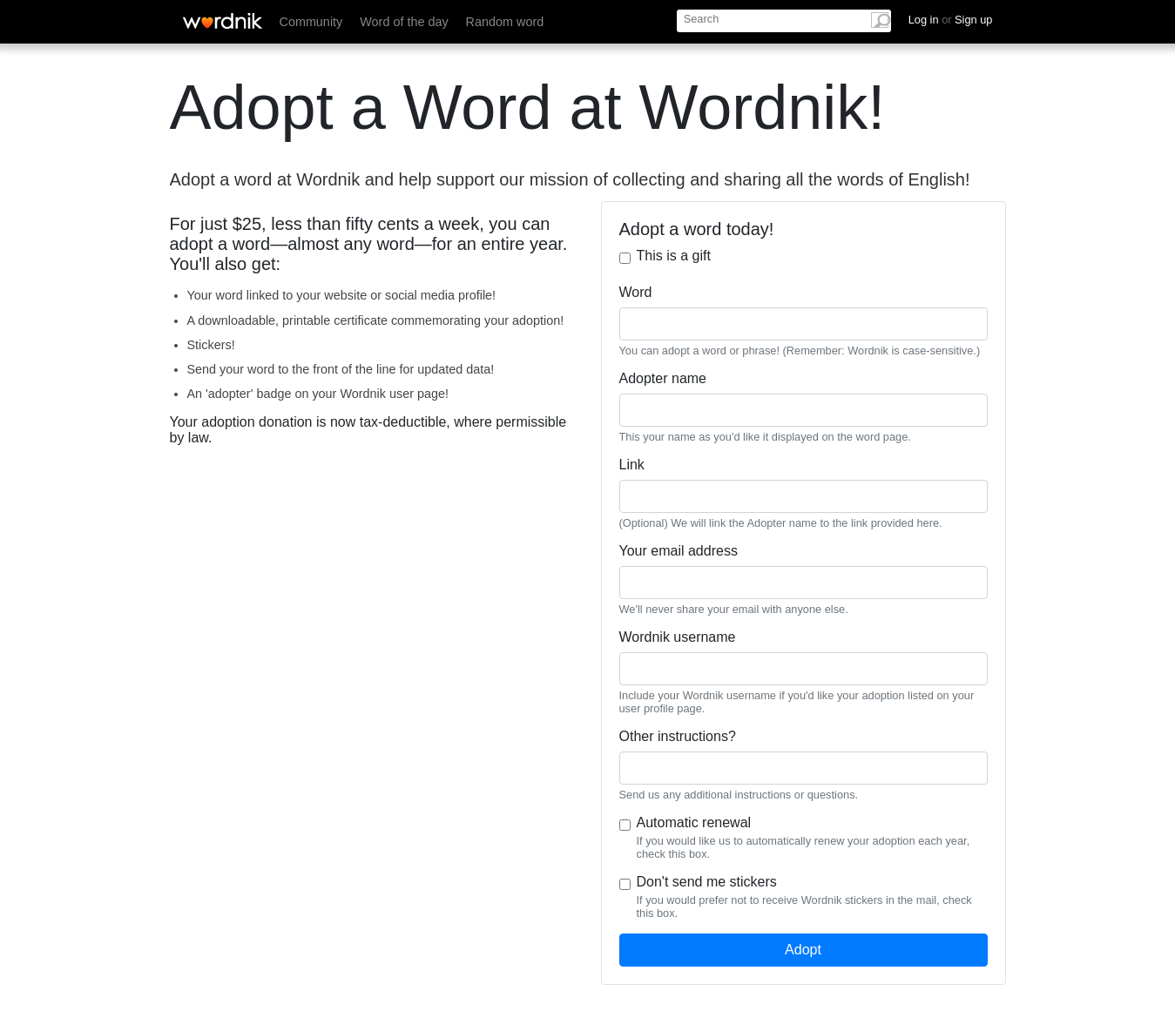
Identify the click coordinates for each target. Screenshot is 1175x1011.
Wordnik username (677, 637)
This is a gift (674, 255)
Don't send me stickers (707, 881)
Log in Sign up (950, 19)
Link (632, 464)
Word (635, 292)
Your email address (678, 550)
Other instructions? (677, 736)
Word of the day (404, 22)
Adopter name (663, 378)
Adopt (803, 949)
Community (311, 22)
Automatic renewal (694, 822)
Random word (505, 22)
